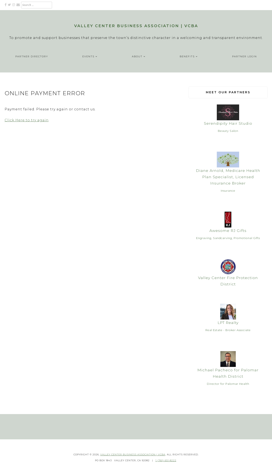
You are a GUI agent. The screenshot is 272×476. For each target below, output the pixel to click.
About (137, 56)
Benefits (187, 56)
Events (88, 56)
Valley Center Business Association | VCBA (136, 26)
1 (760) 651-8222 (165, 460)
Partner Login (244, 56)
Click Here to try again (27, 120)
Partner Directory (31, 56)
